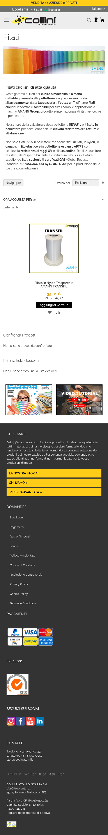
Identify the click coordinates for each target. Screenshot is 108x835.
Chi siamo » (18, 482)
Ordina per (62, 183)
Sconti (14, 546)
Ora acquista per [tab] (17, 199)
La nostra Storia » (24, 473)
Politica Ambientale (22, 555)
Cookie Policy (19, 593)
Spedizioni (16, 517)
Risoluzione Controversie (26, 574)
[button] (98, 9)
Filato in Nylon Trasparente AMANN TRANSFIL (54, 284)
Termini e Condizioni (23, 603)
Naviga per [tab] (13, 183)
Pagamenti (17, 527)
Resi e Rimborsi (20, 536)
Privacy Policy (19, 584)
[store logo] (34, 20)
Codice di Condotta (22, 565)
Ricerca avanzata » (25, 492)
